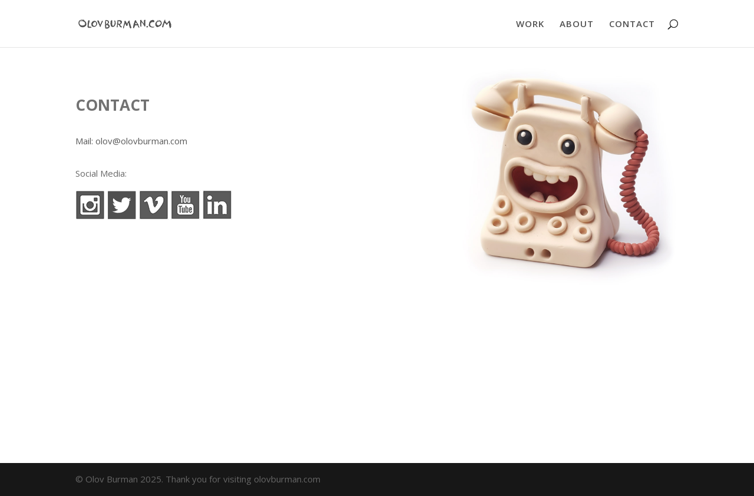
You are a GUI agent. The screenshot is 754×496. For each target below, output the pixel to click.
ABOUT (577, 24)
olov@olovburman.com (141, 141)
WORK (530, 24)
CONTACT (632, 24)
